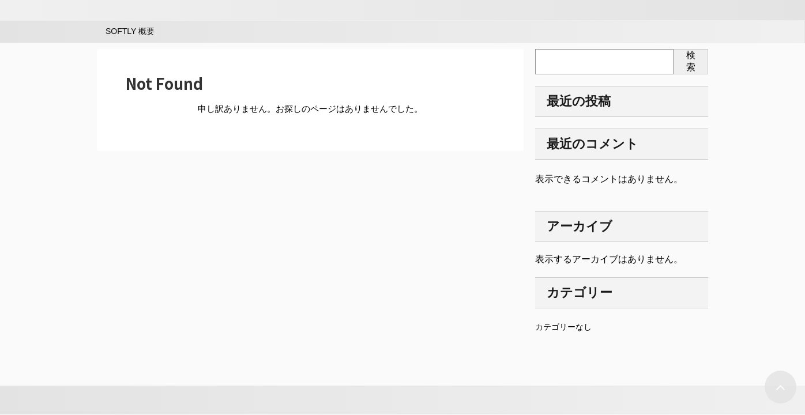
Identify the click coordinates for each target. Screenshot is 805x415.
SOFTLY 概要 (130, 31)
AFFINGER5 (81, 400)
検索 (690, 61)
